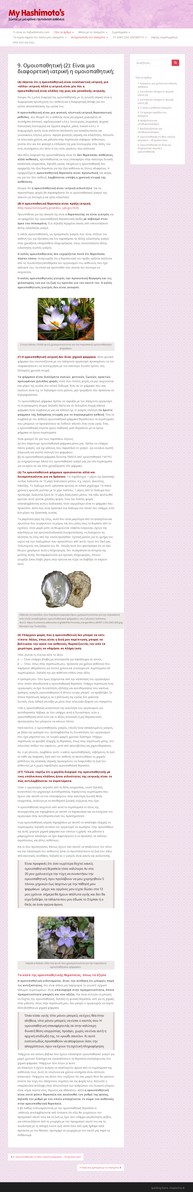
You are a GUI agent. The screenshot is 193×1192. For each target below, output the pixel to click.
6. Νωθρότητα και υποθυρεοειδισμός (148, 122)
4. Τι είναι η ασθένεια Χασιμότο (155, 107)
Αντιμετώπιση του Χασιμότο (89, 37)
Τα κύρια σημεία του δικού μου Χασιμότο (40, 37)
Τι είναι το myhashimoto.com (31, 32)
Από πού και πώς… (24, 42)
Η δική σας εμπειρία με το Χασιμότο (100, 1167)
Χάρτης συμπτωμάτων (164, 37)
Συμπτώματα (121, 32)
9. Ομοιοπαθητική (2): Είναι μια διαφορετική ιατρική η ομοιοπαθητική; (154, 148)
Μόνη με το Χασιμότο (92, 32)
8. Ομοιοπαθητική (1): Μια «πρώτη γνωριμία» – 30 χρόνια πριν (46, 1156)
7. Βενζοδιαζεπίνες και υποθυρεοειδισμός (150, 130)
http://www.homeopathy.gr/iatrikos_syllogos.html (48, 208)
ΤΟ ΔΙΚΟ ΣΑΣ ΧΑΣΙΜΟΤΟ (130, 37)
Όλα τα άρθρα (64, 32)
